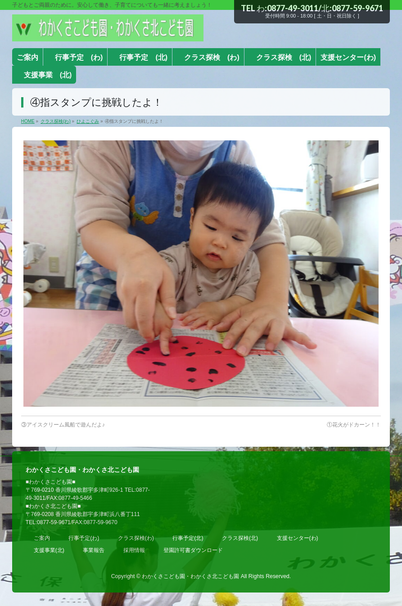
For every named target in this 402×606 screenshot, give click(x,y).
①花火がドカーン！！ (354, 425)
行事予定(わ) (83, 538)
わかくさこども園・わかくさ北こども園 (190, 576)
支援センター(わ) (297, 538)
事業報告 (93, 550)
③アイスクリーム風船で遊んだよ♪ (63, 425)
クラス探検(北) (240, 538)
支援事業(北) (49, 550)
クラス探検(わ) (136, 538)
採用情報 (134, 550)
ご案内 (42, 538)
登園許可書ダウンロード (193, 550)
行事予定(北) (187, 538)
